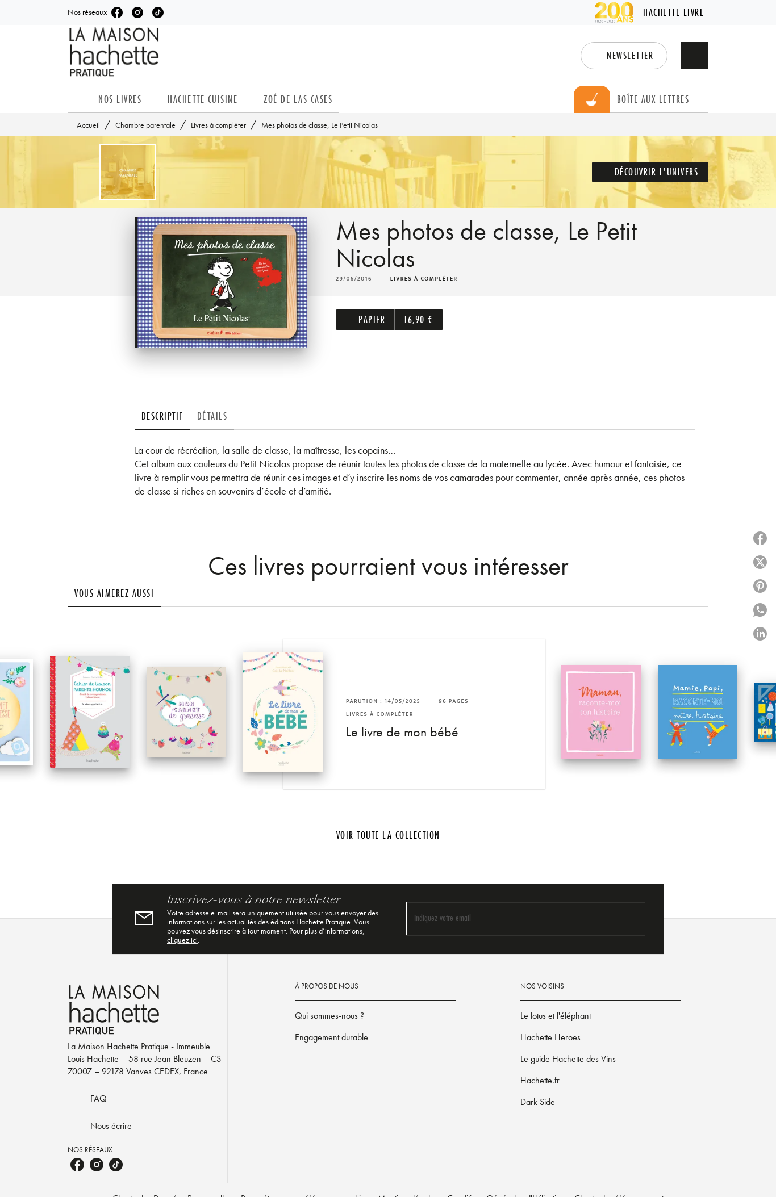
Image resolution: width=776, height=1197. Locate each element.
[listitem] (117, 12)
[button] (624, 55)
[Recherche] (694, 55)
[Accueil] (115, 52)
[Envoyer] (631, 918)
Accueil (88, 125)
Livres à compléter (218, 125)
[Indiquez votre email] (511, 918)
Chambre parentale (145, 125)
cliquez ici (182, 940)
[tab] (79, 99)
